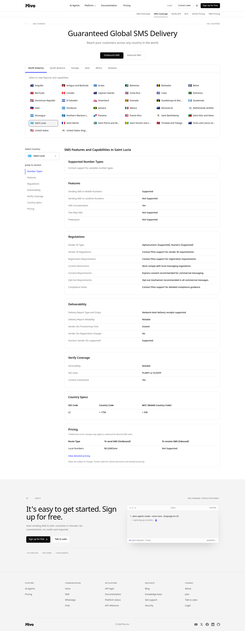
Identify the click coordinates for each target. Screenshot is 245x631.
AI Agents (75, 5)
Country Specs (34, 202)
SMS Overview (143, 14)
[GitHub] (218, 624)
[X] (201, 624)
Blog (147, 588)
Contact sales (184, 5)
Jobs (187, 594)
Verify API (176, 14)
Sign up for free (210, 5)
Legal (187, 605)
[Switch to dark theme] (196, 5)
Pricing (126, 5)
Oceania (112, 68)
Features (31, 177)
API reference (112, 605)
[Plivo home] (30, 6)
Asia (87, 68)
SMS (67, 594)
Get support (151, 600)
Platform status (113, 600)
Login (169, 5)
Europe (75, 68)
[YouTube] (196, 624)
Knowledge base (153, 594)
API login (109, 588)
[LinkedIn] (212, 624)
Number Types (34, 171)
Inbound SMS (134, 55)
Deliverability (33, 190)
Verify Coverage (35, 196)
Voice (67, 588)
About (188, 588)
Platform (90, 5)
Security (149, 605)
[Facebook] (207, 624)
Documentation (109, 5)
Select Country (32, 149)
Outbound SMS (112, 55)
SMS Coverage (161, 14)
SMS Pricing (214, 14)
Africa (99, 68)
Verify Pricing (198, 14)
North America (36, 68)
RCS (186, 14)
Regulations (33, 184)
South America (57, 68)
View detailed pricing (79, 456)
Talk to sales (61, 539)
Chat (67, 605)
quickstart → (211, 540)
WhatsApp (70, 600)
